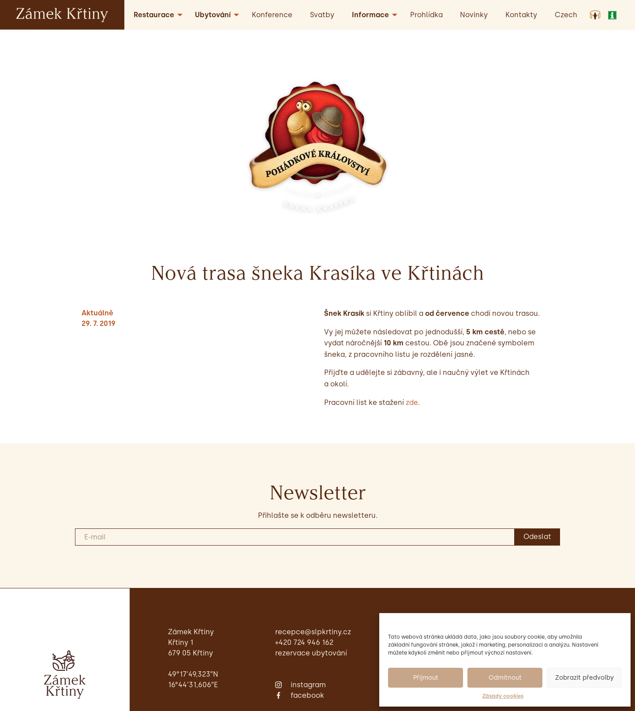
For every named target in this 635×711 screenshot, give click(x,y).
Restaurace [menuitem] (154, 15)
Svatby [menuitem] (322, 15)
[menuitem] (566, 15)
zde (412, 402)
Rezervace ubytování (311, 653)
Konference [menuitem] (272, 15)
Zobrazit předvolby (584, 677)
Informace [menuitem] (370, 15)
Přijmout (425, 677)
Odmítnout (505, 677)
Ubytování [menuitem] (213, 15)
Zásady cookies (502, 696)
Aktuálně (97, 313)
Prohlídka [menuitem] (426, 15)
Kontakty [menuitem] (521, 15)
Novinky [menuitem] (474, 15)
